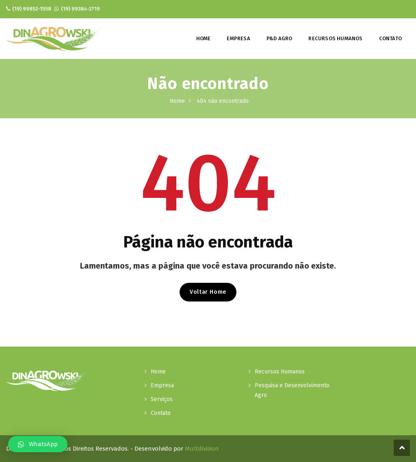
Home (203, 38)
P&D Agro (279, 38)
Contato (390, 38)
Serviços (162, 399)
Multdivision (202, 448)
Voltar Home (208, 291)
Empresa (238, 38)
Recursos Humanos (335, 38)
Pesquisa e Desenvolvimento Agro (292, 390)
